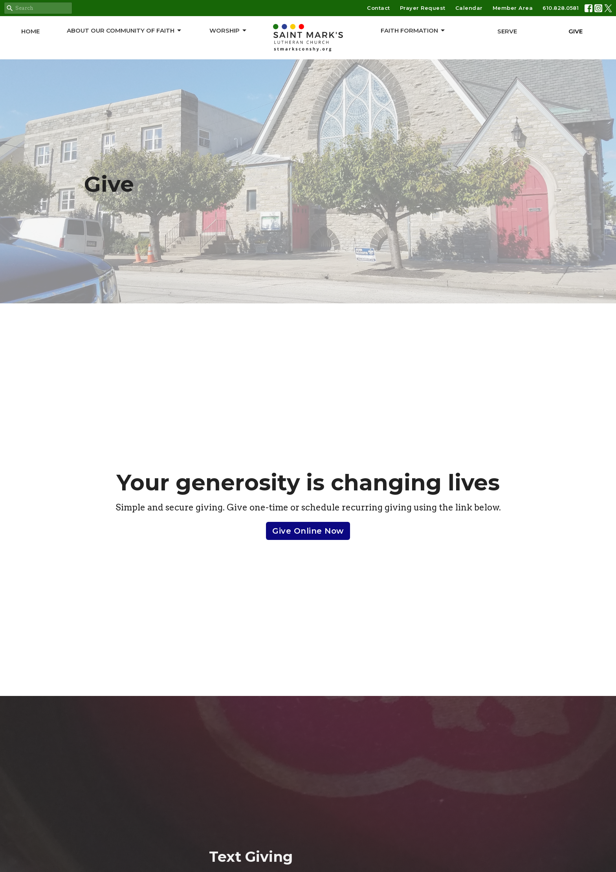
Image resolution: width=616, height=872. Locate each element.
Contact (378, 8)
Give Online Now (308, 531)
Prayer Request (423, 8)
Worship (228, 31)
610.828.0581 (561, 8)
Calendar (469, 8)
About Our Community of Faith (124, 31)
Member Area (513, 8)
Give (575, 31)
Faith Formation (413, 31)
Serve (507, 31)
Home (30, 31)
